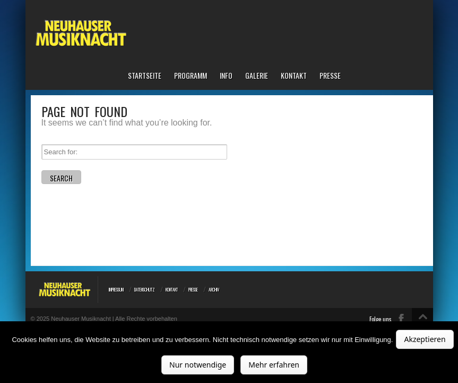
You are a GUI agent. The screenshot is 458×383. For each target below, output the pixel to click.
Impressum (116, 289)
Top (422, 323)
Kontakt (294, 76)
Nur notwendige (197, 365)
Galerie (256, 76)
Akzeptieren (424, 339)
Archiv (214, 289)
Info (226, 76)
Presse (330, 76)
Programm (190, 76)
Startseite (144, 76)
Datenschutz (144, 289)
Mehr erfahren (273, 365)
